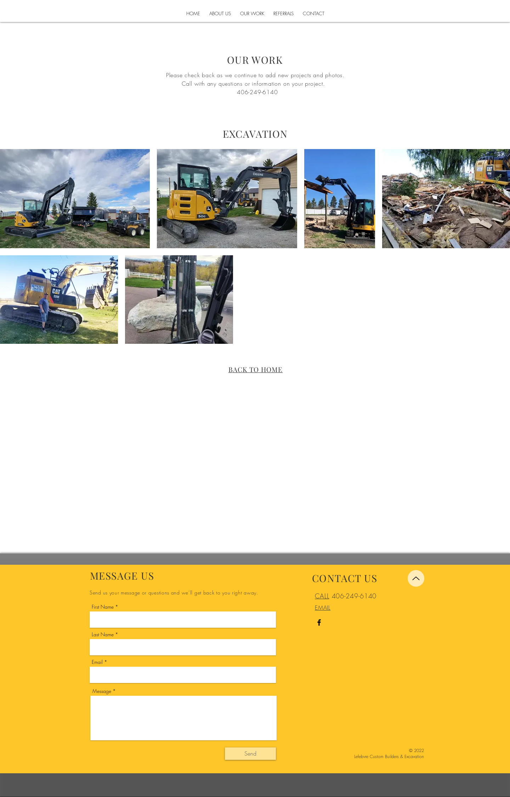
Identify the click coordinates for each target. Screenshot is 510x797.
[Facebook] (319, 622)
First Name (103, 606)
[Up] (416, 578)
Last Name (103, 634)
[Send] (250, 753)
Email (97, 662)
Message (101, 691)
